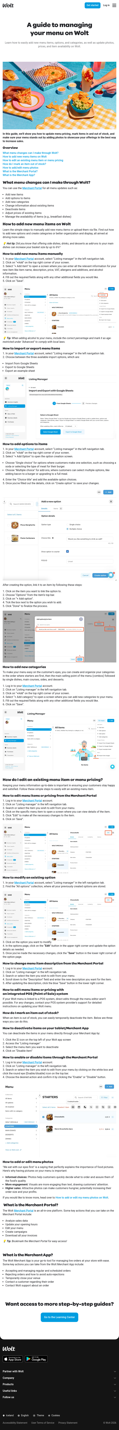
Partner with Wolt (59, 1371)
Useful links (59, 1390)
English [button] (23, 1415)
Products (59, 1384)
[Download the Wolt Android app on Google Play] (36, 1359)
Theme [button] (38, 1415)
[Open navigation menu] (114, 5)
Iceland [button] (8, 1415)
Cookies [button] (54, 1415)
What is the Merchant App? (19, 175)
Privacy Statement (67, 1422)
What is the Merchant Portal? (20, 171)
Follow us (59, 1397)
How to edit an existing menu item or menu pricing (33, 160)
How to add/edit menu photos (20, 167)
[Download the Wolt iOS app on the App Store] (13, 1359)
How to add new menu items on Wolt (25, 156)
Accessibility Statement (15, 1422)
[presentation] (97, 5)
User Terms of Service (42, 1422)
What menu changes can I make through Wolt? (30, 153)
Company (59, 1378)
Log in (106, 5)
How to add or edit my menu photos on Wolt (82, 1197)
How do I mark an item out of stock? (24, 164)
